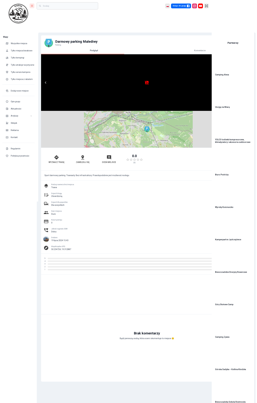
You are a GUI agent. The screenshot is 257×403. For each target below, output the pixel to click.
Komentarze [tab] (164, 50)
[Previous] (44, 82)
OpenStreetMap (190, 110)
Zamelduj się (71, 122)
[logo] (18, 13)
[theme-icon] (8, 43)
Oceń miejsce (91, 122)
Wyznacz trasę (52, 122)
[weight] (69, 5)
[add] (200, 291)
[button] (18, 116)
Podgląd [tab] (81, 51)
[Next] (118, 82)
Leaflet (177, 110)
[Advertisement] (164, 122)
